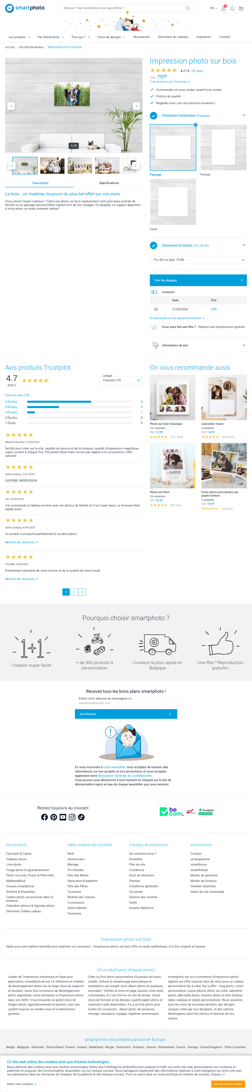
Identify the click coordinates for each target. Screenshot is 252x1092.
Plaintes (134, 881)
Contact (224, 37)
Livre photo (13, 864)
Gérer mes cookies (22, 1084)
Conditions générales (143, 886)
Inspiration (204, 37)
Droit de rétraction (141, 875)
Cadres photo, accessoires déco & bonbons (29, 899)
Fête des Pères (78, 886)
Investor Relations (141, 908)
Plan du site (137, 864)
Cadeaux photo (16, 859)
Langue (107, 376)
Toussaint (74, 892)
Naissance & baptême (82, 881)
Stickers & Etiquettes (20, 892)
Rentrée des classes (81, 897)
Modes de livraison (204, 881)
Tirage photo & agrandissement (27, 870)
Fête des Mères (78, 875)
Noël (71, 853)
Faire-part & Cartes (19, 853)
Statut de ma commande (207, 892)
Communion (76, 902)
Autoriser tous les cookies (228, 1084)
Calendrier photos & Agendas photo (30, 906)
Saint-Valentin (77, 908)
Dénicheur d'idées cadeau (23, 911)
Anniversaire (76, 859)
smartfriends (199, 870)
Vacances (74, 913)
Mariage (73, 864)
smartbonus (199, 864)
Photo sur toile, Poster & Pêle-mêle (30, 875)
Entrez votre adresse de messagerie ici (105, 699)
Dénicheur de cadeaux (173, 37)
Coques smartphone (20, 886)
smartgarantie (200, 859)
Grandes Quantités (203, 886)
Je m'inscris (88, 714)
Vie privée (136, 892)
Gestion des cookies (143, 897)
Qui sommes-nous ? (142, 853)
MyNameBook (16, 881)
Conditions (136, 870)
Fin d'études (76, 870)
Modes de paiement (204, 875)
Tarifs (133, 902)
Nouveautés (141, 37)
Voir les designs (166, 280)
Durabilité (135, 859)
